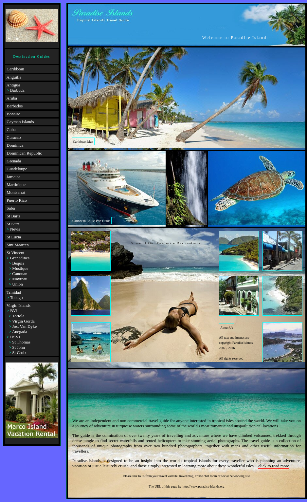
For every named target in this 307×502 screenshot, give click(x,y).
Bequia (18, 263)
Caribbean (15, 68)
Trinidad (14, 292)
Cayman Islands (20, 121)
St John (18, 347)
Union (17, 284)
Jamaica (13, 176)
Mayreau (19, 278)
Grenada (14, 160)
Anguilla (14, 77)
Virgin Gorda (23, 321)
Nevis (15, 229)
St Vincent (15, 252)
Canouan (19, 273)
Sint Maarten (18, 244)
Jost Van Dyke (24, 326)
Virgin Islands (18, 305)
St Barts (13, 216)
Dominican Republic (24, 153)
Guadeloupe (17, 168)
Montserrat (16, 192)
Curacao (14, 137)
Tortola (18, 315)
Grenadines (19, 257)
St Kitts (13, 223)
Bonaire (13, 113)
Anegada (19, 331)
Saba (11, 208)
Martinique (16, 184)
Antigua (13, 85)
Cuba (11, 129)
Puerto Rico (17, 200)
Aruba (12, 98)
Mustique (20, 268)
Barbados (15, 105)
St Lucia (14, 236)
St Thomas (21, 342)
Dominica (15, 145)
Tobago (16, 297)
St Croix (19, 352)
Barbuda (17, 90)
